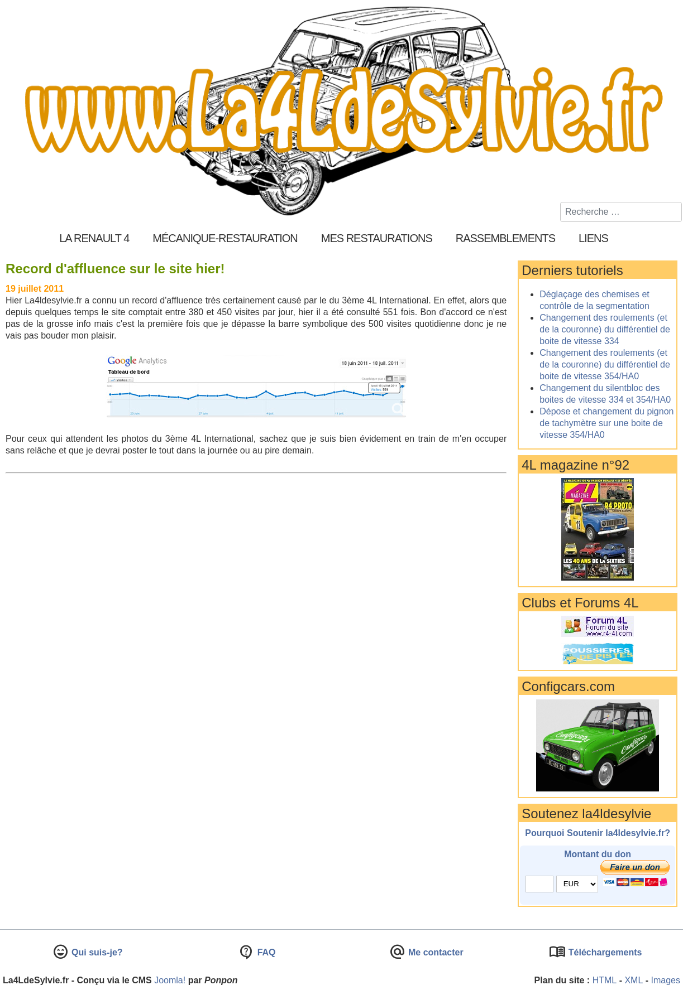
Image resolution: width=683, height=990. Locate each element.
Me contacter (435, 952)
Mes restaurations (376, 238)
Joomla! (169, 980)
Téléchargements (604, 952)
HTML (605, 980)
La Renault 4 (94, 238)
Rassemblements (505, 238)
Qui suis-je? (96, 952)
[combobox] (621, 212)
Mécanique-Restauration (225, 238)
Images (665, 980)
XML (633, 980)
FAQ (265, 952)
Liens (593, 238)
